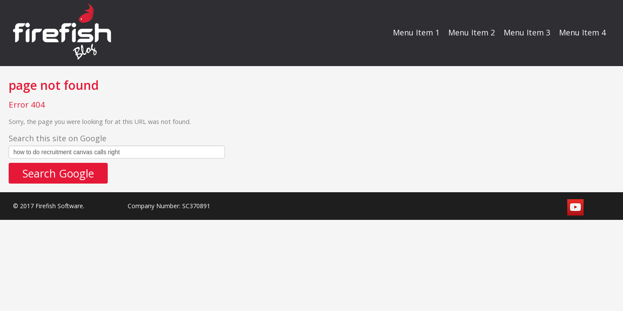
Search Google (58, 173)
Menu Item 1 (416, 32)
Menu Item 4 (582, 32)
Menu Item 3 (527, 32)
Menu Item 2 (471, 32)
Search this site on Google (57, 138)
